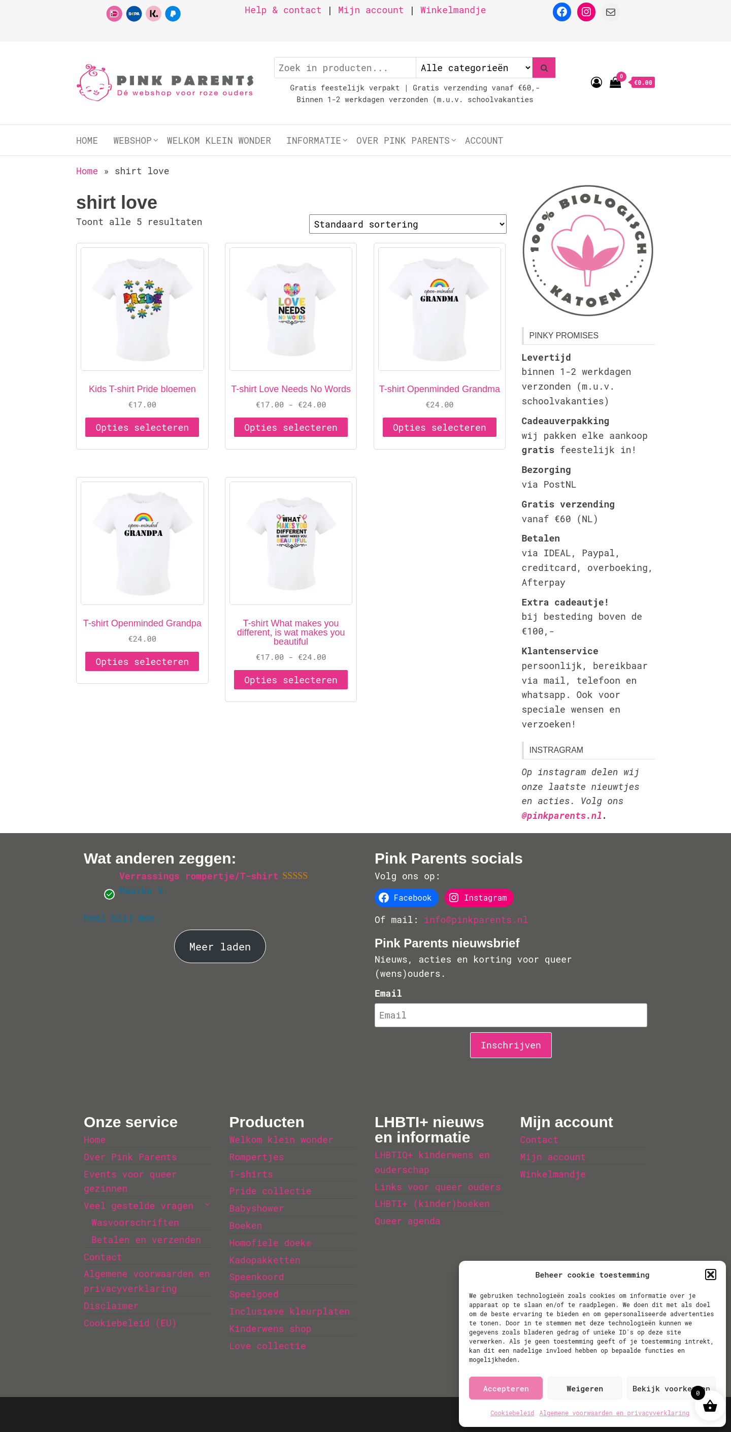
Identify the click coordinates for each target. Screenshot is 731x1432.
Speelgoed (254, 1294)
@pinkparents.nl (562, 815)
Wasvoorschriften (135, 1222)
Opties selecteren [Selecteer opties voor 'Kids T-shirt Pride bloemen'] (142, 427)
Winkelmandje (453, 10)
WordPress (343, 1414)
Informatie (313, 140)
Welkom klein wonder (219, 140)
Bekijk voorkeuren (671, 1388)
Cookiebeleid (512, 1413)
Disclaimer (111, 1305)
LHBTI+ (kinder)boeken (432, 1203)
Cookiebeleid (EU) (130, 1323)
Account (484, 140)
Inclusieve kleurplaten (289, 1311)
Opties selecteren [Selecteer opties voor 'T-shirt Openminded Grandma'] (439, 427)
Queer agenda (408, 1221)
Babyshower (256, 1208)
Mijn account (371, 10)
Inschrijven (511, 1045)
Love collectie (267, 1346)
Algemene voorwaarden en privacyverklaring (614, 1413)
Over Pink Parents (403, 140)
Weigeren (585, 1388)
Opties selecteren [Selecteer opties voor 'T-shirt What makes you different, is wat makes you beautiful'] (291, 680)
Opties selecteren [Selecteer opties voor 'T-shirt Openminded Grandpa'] (142, 661)
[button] (711, 1274)
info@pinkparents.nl (476, 919)
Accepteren (506, 1388)
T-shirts (251, 1174)
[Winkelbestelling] (408, 224)
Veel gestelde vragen (138, 1205)
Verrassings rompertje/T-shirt (198, 876)
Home (87, 140)
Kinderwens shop (270, 1328)
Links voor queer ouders (438, 1187)
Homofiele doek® (270, 1242)
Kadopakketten (265, 1260)
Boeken (245, 1225)
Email (388, 993)
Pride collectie (270, 1191)
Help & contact (283, 10)
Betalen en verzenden (146, 1239)
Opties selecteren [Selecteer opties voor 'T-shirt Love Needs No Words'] (291, 427)
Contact (103, 1257)
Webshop (132, 140)
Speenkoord (256, 1276)
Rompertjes (256, 1157)
